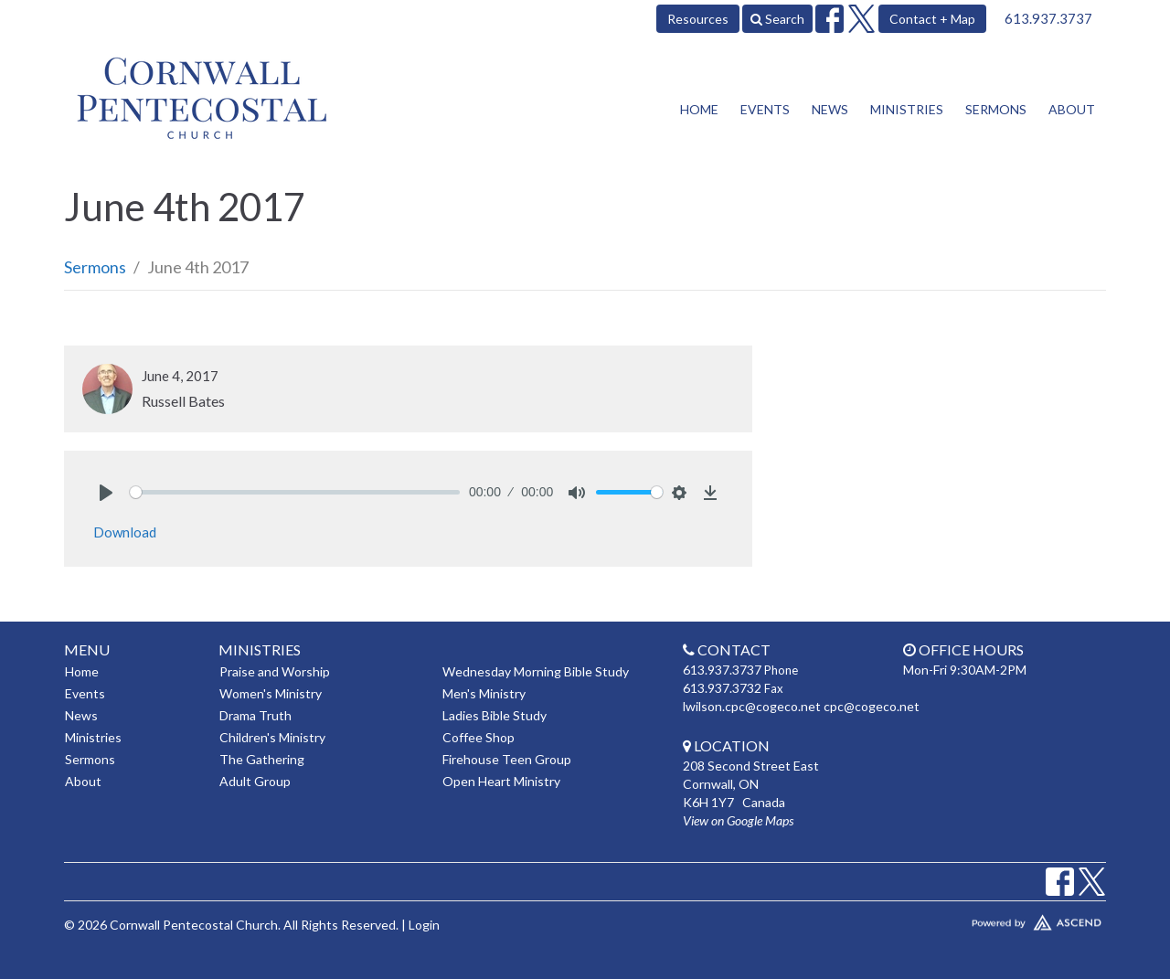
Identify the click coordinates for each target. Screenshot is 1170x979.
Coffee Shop (478, 737)
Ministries (906, 109)
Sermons (995, 109)
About (1071, 109)
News (830, 109)
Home (699, 109)
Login (424, 924)
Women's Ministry (270, 693)
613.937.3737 (1048, 18)
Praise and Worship (274, 671)
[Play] (106, 492)
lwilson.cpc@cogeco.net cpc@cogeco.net (801, 706)
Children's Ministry (272, 737)
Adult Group (255, 781)
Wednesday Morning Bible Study (535, 671)
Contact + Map (932, 19)
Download (124, 532)
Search (777, 19)
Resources (698, 19)
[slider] (295, 492)
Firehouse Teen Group (506, 759)
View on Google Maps (738, 820)
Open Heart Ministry (501, 781)
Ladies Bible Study (494, 715)
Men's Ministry (484, 693)
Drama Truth (255, 715)
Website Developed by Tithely (982, 918)
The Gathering (261, 759)
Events (765, 109)
